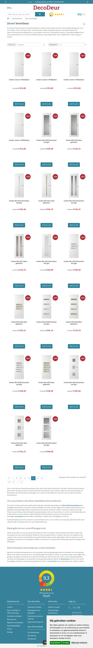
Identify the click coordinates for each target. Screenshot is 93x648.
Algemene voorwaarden (15, 622)
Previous (6, 2)
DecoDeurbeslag (33, 632)
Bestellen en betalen (14, 616)
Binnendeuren (17, 19)
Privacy (9, 629)
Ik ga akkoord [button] (55, 643)
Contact (10, 607)
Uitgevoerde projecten (35, 622)
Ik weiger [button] (66, 643)
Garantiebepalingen (13, 626)
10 (20, 478)
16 (9, 482)
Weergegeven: (53, 44)
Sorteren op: (11, 44)
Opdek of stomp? (54, 607)
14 (37, 478)
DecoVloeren (32, 636)
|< (9, 478)
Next (87, 2)
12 (29, 478)
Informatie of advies (34, 607)
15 (42, 478)
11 (25, 478)
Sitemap (10, 632)
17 (13, 482)
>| (21, 482)
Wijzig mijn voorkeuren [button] (79, 643)
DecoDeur (10, 28)
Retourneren (11, 619)
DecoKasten (32, 639)
